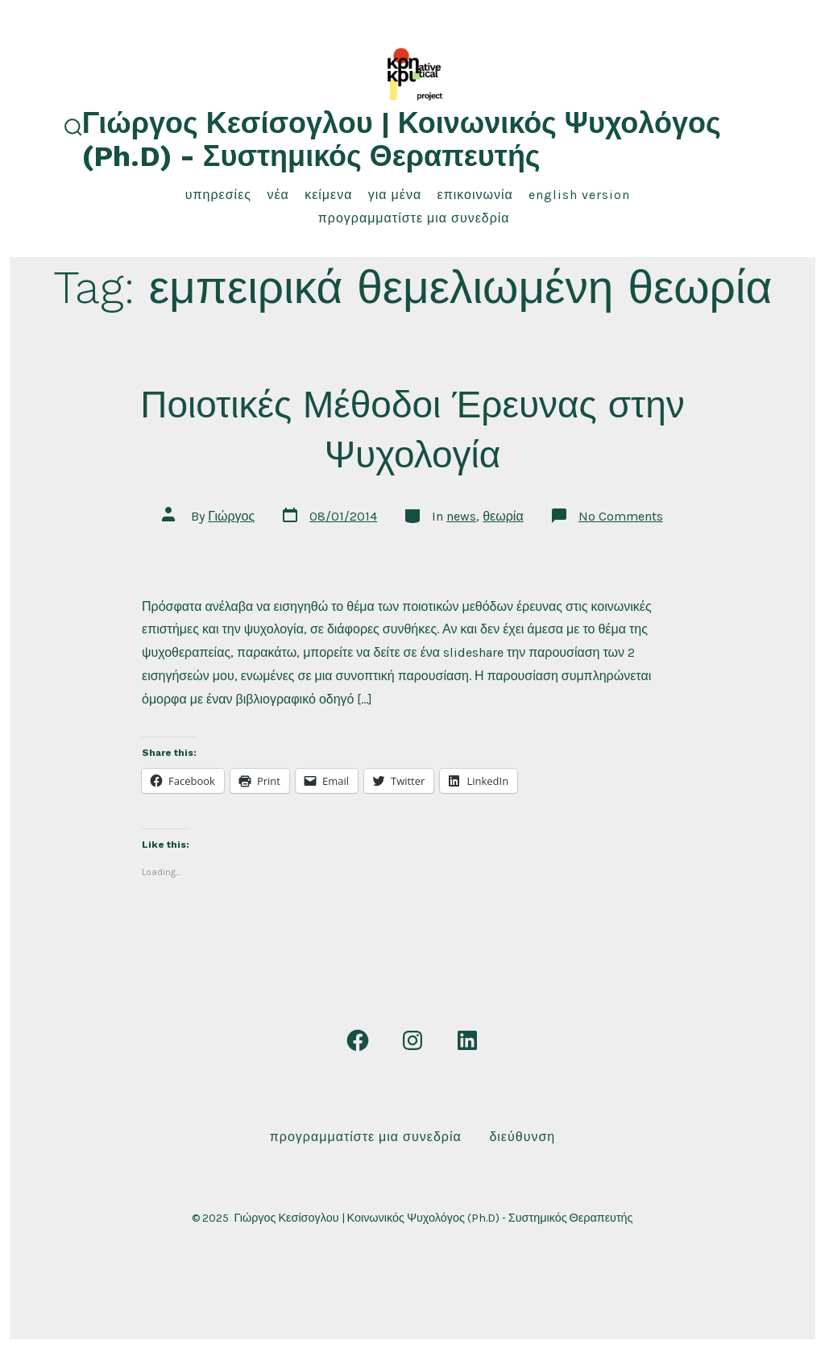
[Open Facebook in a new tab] (357, 1040)
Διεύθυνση (522, 1136)
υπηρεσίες (218, 194)
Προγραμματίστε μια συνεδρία (414, 218)
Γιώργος (231, 516)
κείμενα (328, 194)
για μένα (394, 194)
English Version (579, 194)
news (461, 516)
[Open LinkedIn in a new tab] (467, 1040)
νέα (277, 194)
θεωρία (503, 516)
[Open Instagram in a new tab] (412, 1040)
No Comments (620, 516)
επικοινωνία (475, 194)
